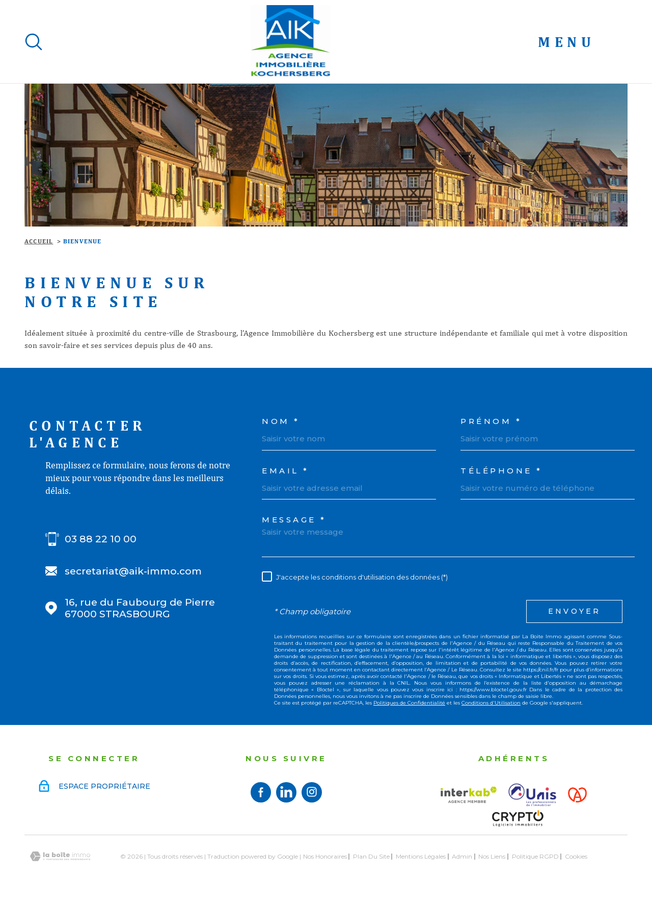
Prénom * (491, 421)
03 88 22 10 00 (101, 539)
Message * (294, 519)
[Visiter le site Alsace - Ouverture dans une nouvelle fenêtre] (577, 795)
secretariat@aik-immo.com (133, 571)
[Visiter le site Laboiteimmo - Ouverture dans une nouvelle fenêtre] (60, 856)
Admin (462, 856)
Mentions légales (421, 856)
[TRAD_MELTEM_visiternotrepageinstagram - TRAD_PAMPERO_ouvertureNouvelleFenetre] (312, 792)
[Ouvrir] (33, 42)
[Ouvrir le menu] (583, 42)
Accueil (38, 241)
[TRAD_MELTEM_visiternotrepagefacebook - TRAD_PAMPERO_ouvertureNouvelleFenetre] (261, 792)
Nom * (281, 421)
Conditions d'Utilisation (491, 702)
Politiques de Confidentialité (409, 702)
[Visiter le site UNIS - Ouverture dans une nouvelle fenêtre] (532, 795)
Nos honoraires (325, 856)
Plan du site (371, 856)
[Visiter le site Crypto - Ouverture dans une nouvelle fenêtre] (518, 818)
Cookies (576, 857)
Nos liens (491, 856)
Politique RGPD (535, 856)
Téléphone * (501, 470)
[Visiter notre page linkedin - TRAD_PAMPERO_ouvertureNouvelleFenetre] (286, 792)
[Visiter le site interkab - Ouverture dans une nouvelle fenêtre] (469, 795)
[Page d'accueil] (291, 41)
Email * (285, 470)
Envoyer (574, 611)
